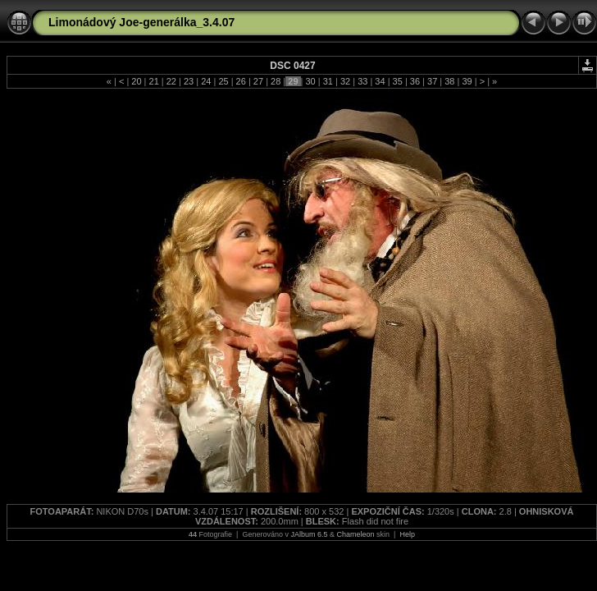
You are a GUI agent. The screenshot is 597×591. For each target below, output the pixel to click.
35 (397, 81)
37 (432, 81)
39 (466, 81)
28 (275, 81)
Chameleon (356, 534)
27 (258, 81)
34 (379, 81)
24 (205, 81)
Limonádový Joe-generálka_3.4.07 (141, 22)
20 (136, 81)
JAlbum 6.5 (308, 534)
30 (310, 81)
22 (171, 81)
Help (407, 534)
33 (362, 81)
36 (415, 81)
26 (241, 81)
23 (188, 81)
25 (223, 81)
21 (153, 81)
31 (328, 81)
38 (449, 81)
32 (345, 81)
